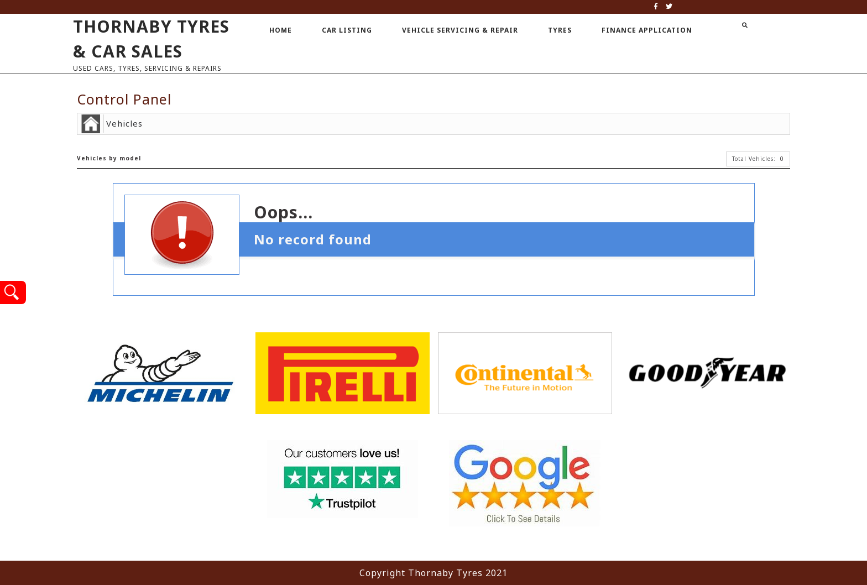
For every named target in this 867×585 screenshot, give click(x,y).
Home (280, 30)
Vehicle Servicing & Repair (460, 30)
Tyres (560, 30)
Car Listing (347, 30)
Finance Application (647, 30)
